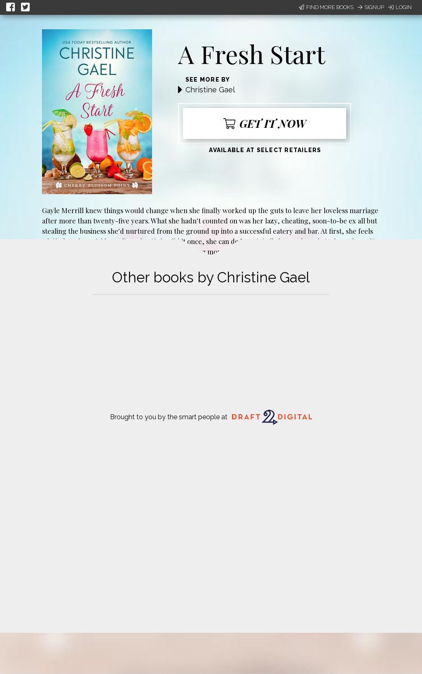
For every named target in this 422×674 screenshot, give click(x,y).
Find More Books (326, 7)
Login (400, 7)
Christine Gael (210, 89)
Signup (371, 7)
